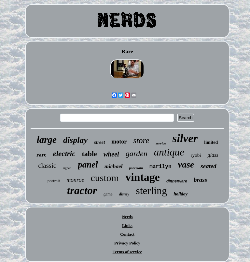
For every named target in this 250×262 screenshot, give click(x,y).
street (99, 142)
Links (127, 225)
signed (67, 168)
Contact (127, 234)
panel (88, 164)
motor (119, 141)
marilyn (160, 167)
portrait (54, 180)
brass (200, 179)
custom (104, 177)
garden (136, 153)
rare (41, 155)
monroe (75, 180)
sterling (151, 190)
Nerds (127, 216)
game (108, 194)
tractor (82, 190)
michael (113, 166)
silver (185, 138)
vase (186, 164)
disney (124, 194)
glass (212, 155)
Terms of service (127, 251)
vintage (142, 177)
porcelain (136, 168)
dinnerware (176, 181)
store (141, 140)
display (75, 140)
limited (211, 142)
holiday (181, 194)
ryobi (196, 155)
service (161, 143)
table (89, 154)
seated (208, 166)
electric (64, 154)
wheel (111, 154)
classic (47, 165)
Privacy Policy (127, 243)
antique (169, 152)
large (47, 139)
